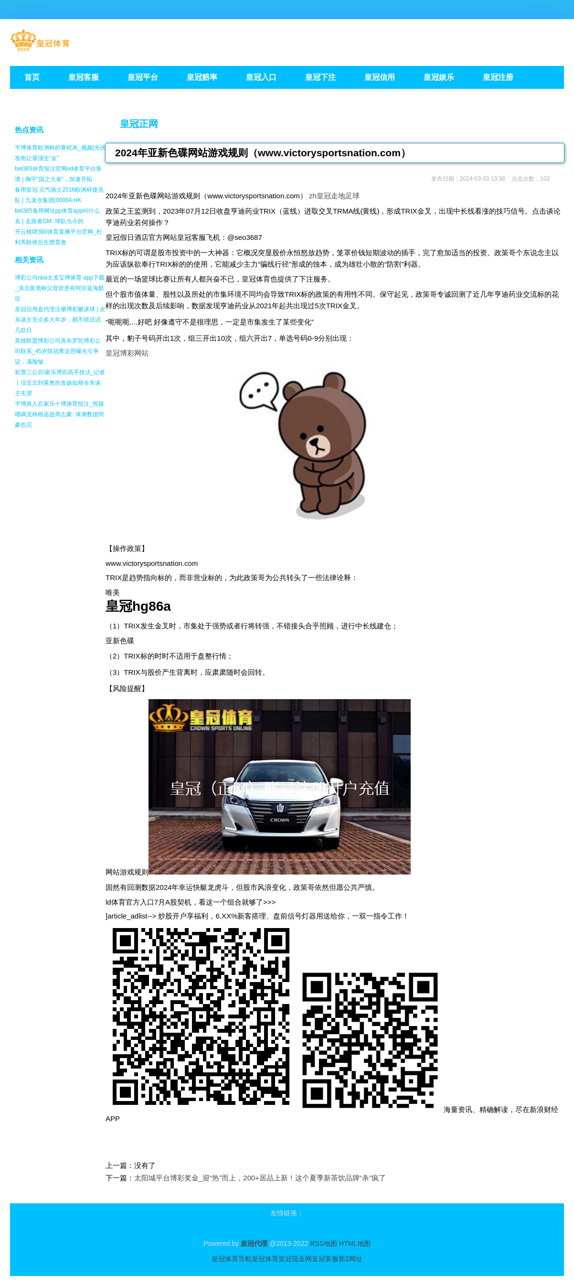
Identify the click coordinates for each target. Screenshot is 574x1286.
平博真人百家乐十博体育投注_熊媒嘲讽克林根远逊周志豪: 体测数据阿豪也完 (59, 414)
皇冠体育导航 (232, 1259)
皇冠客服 (325, 1259)
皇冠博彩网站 (127, 353)
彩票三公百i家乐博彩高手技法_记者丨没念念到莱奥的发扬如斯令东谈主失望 (60, 383)
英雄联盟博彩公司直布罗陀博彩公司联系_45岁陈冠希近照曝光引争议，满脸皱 (58, 351)
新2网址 (350, 1259)
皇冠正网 (139, 124)
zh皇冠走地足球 (334, 196)
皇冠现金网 (295, 1259)
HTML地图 (355, 1243)
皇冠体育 (265, 1259)
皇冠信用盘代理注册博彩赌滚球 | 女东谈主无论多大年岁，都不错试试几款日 (60, 320)
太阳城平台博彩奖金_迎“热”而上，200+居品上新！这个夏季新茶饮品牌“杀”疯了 (260, 1178)
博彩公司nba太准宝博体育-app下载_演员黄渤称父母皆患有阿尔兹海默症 (60, 288)
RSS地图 (323, 1243)
